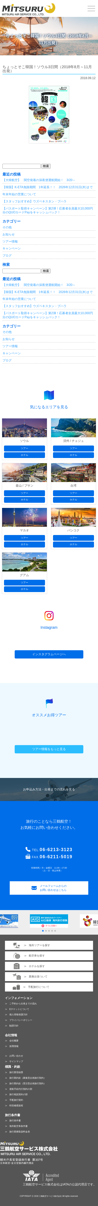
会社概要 (13, 1040)
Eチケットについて (19, 1009)
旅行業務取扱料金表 (19, 1131)
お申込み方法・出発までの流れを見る (49, 789)
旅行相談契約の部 (18, 1094)
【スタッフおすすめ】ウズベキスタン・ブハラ (34, 201)
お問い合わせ (16, 1055)
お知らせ (8, 234)
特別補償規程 (16, 1105)
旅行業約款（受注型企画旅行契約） (27, 1083)
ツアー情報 (10, 241)
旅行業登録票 (16, 1072)
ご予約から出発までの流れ (23, 1003)
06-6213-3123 (56, 849)
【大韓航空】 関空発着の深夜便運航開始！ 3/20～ (39, 180)
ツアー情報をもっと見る (49, 749)
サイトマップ (16, 1061)
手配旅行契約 (16, 1100)
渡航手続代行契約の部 (20, 1089)
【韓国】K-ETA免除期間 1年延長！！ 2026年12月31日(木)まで (47, 187)
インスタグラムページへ (49, 654)
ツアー (24, 448)
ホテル (24, 455)
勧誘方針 (13, 1025)
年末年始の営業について (19, 194)
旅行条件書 (15, 1120)
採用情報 (13, 1046)
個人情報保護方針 (18, 1014)
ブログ (7, 255)
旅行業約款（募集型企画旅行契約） (27, 1078)
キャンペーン (11, 248)
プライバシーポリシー (20, 1020)
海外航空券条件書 (18, 1126)
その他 (7, 227)
